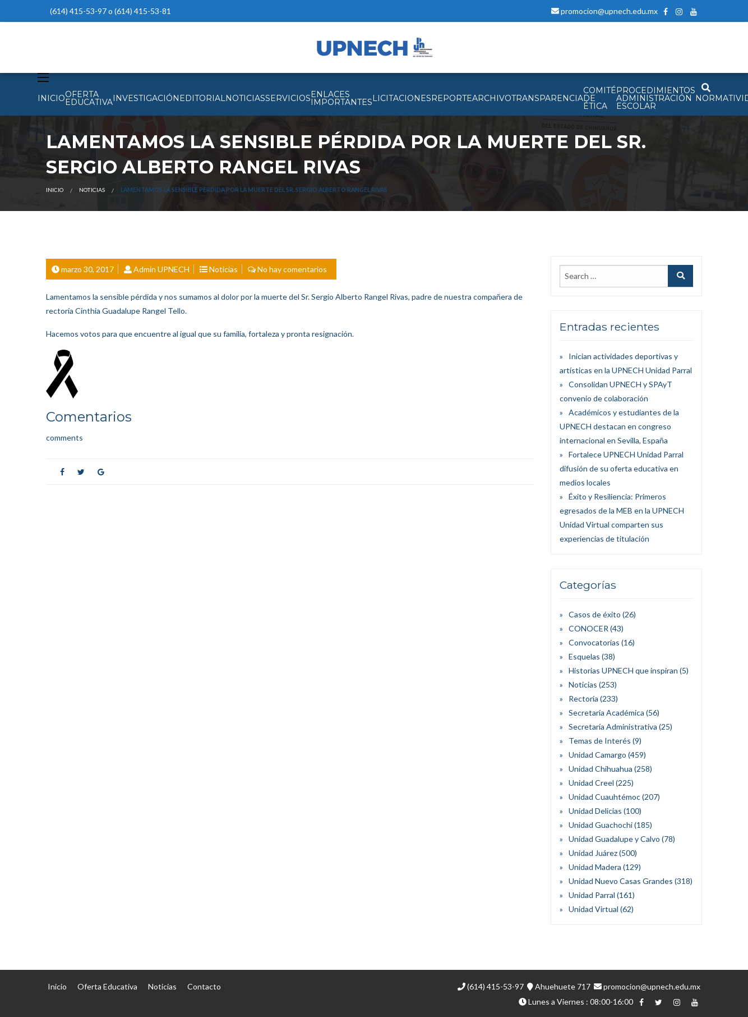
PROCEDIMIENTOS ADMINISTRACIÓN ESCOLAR (655, 98)
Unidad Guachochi (600, 825)
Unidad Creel (591, 782)
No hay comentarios (292, 269)
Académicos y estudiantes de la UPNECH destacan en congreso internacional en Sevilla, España (619, 426)
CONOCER (588, 628)
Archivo (491, 98)
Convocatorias (594, 642)
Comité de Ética (599, 98)
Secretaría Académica (606, 712)
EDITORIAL (202, 98)
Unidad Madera (595, 867)
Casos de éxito (595, 614)
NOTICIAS (245, 98)
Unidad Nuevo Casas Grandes (621, 881)
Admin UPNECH (161, 269)
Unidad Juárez (593, 853)
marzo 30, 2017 (87, 269)
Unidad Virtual (593, 909)
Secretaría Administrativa (613, 726)
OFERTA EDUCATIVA (89, 98)
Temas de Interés (600, 740)
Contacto (204, 986)
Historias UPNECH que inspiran (623, 670)
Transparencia (547, 98)
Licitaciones (401, 98)
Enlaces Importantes (341, 98)
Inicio (54, 189)
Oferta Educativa (107, 986)
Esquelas (584, 656)
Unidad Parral (592, 895)
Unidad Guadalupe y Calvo (614, 839)
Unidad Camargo (597, 754)
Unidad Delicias (595, 811)
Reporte (451, 98)
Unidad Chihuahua (600, 768)
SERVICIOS (288, 98)
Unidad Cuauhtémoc (604, 796)
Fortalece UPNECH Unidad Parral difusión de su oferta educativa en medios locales (622, 468)
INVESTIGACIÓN (146, 98)
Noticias (92, 189)
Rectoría (583, 698)
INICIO (51, 98)
